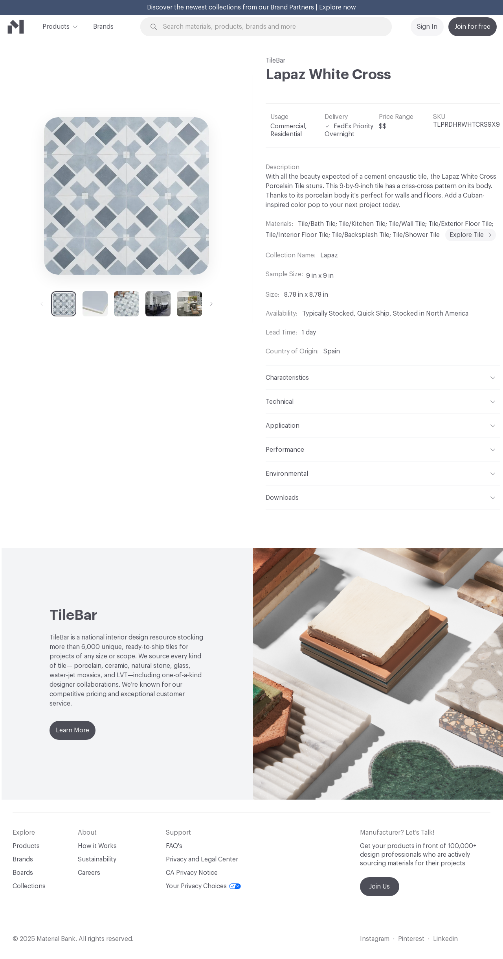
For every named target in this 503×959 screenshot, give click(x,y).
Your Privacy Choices (203, 886)
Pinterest (411, 939)
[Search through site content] (277, 26)
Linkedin (445, 939)
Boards (23, 873)
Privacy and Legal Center (202, 859)
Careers (89, 873)
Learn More (72, 730)
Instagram (374, 939)
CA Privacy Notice (192, 873)
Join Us (379, 886)
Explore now (337, 7)
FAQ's (174, 846)
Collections (29, 886)
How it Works (97, 846)
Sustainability (97, 859)
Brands (103, 27)
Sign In (427, 27)
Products (56, 26)
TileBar (275, 60)
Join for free (472, 27)
